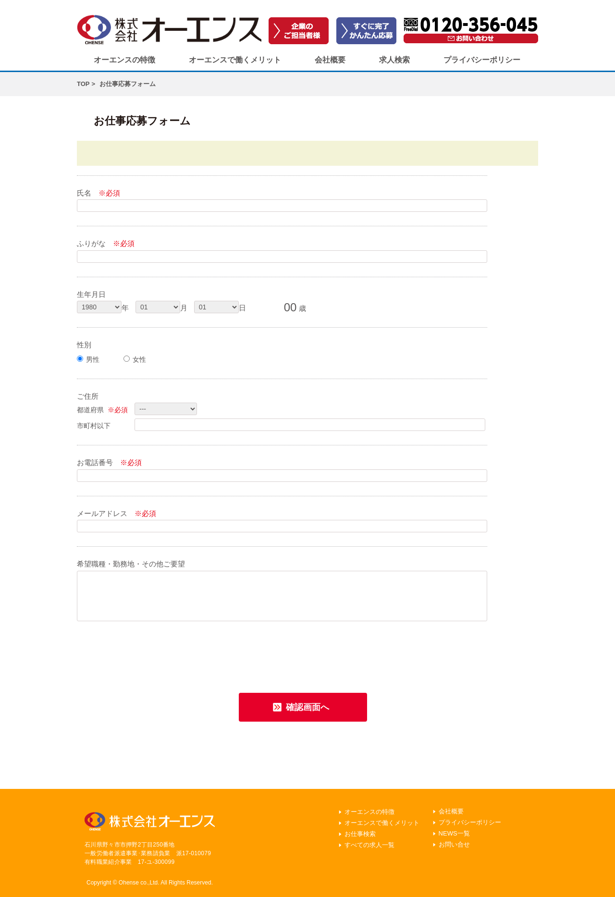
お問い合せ (454, 844)
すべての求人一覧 (369, 844)
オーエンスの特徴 (124, 60)
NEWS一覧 (454, 833)
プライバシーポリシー (481, 60)
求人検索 (394, 60)
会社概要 (330, 60)
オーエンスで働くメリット (235, 60)
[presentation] (150, 654)
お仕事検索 (360, 833)
